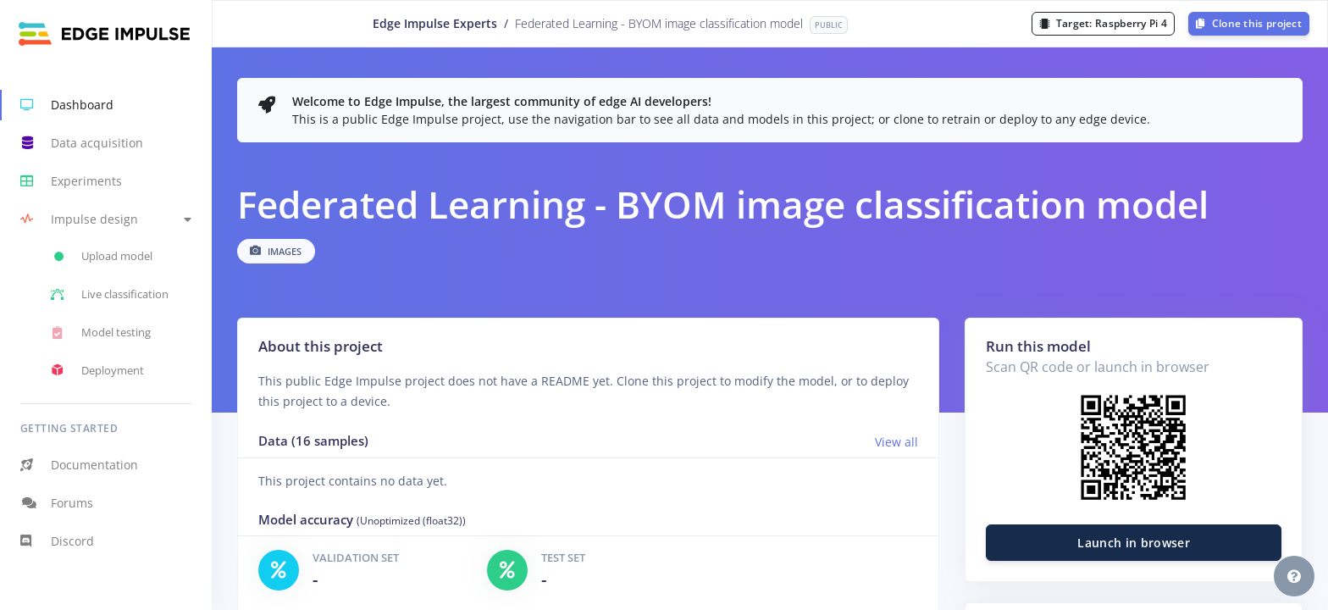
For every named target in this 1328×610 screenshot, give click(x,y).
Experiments (71, 181)
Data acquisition (81, 143)
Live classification (110, 295)
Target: (1103, 23)
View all (896, 442)
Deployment (97, 370)
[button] (106, 219)
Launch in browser (1133, 543)
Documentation (79, 465)
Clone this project (1249, 23)
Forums (56, 503)
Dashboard (66, 105)
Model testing (101, 333)
